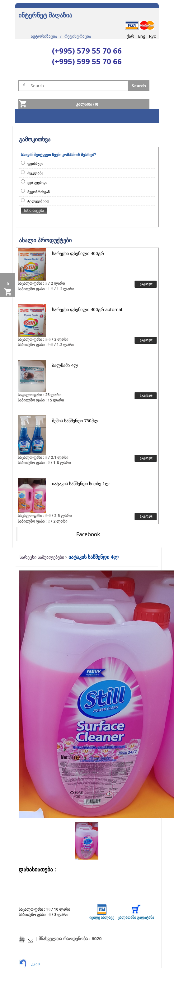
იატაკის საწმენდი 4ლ (93, 556)
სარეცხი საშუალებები (42, 557)
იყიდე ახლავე (101, 912)
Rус (152, 36)
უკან (35, 963)
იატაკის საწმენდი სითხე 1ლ (81, 483)
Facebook (88, 534)
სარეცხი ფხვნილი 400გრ (78, 253)
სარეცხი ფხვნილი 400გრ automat (87, 309)
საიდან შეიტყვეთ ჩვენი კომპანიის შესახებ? (58, 154)
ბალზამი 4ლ (65, 365)
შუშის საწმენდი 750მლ (75, 421)
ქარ (130, 36)
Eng (141, 36)
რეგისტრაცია (77, 36)
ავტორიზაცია (44, 36)
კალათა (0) (87, 104)
